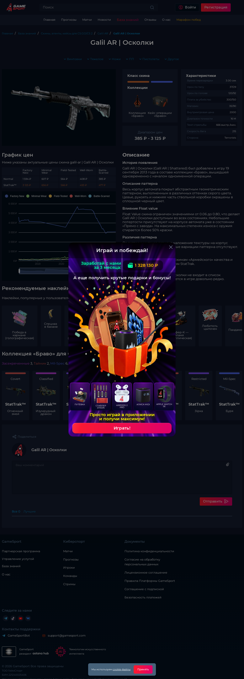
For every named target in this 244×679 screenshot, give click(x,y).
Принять (143, 669)
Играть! (122, 428)
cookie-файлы (122, 669)
